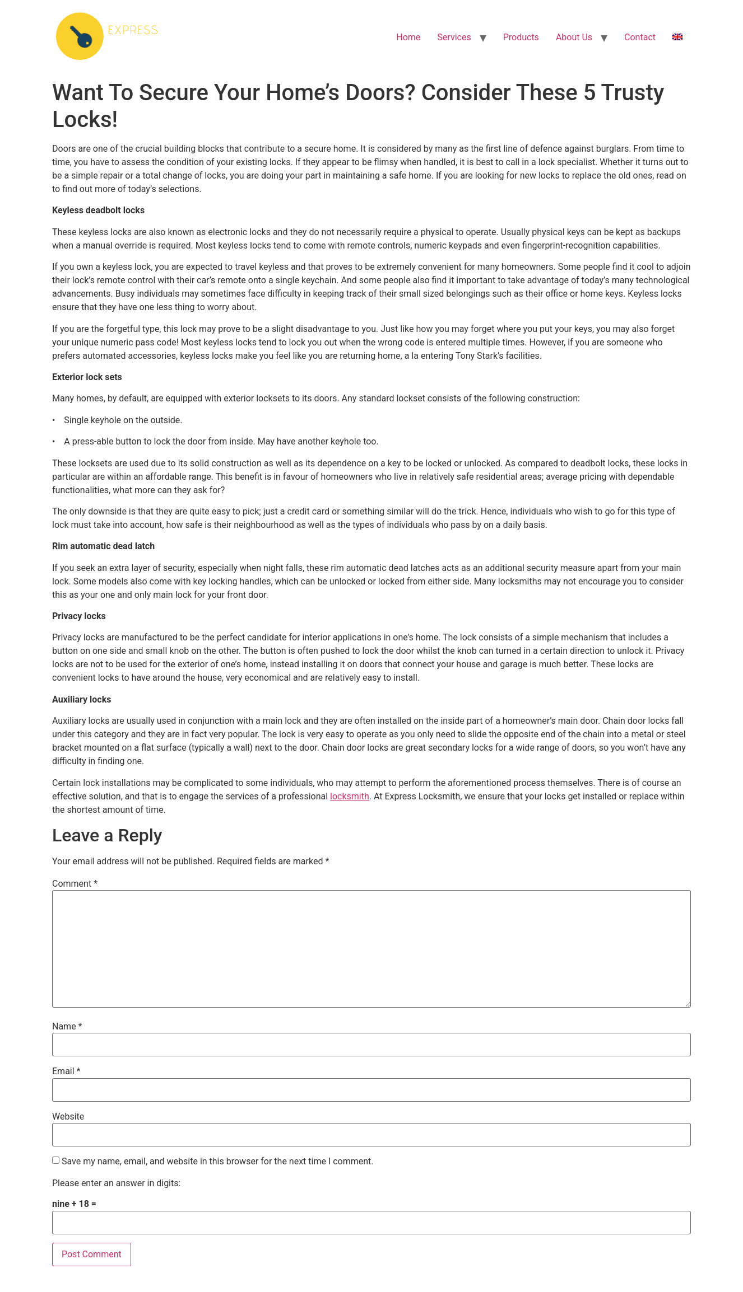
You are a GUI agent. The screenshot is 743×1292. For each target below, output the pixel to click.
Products (521, 37)
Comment (74, 883)
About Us (574, 37)
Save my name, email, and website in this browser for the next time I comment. (218, 1161)
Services (454, 37)
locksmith (349, 796)
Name (67, 1026)
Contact (640, 37)
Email (66, 1071)
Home (408, 37)
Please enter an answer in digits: (116, 1183)
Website (68, 1116)
